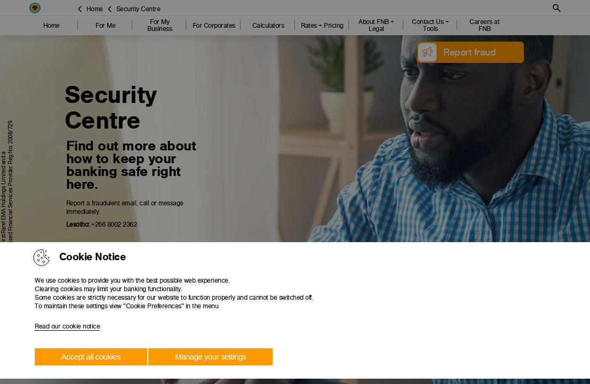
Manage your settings (210, 356)
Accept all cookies (91, 356)
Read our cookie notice (67, 326)
